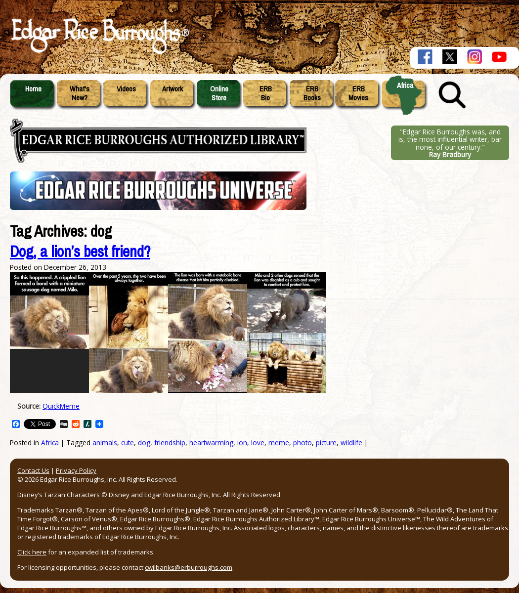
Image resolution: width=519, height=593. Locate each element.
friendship (169, 442)
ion (242, 442)
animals (104, 442)
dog (144, 442)
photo (302, 442)
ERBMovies (358, 93)
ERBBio (266, 93)
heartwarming (211, 442)
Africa (405, 85)
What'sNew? (79, 93)
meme (278, 442)
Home (33, 89)
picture (326, 442)
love (257, 442)
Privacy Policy (76, 470)
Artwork (172, 89)
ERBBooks (312, 93)
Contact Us (33, 470)
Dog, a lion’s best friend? (80, 252)
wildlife (351, 442)
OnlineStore (219, 93)
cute (127, 442)
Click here (31, 552)
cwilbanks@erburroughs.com (188, 567)
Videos (126, 89)
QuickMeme (61, 406)
